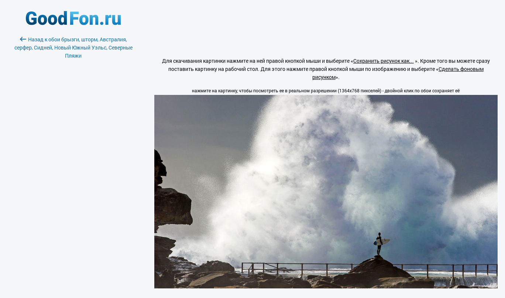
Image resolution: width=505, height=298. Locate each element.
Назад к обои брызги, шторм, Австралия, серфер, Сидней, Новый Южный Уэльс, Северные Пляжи (73, 47)
